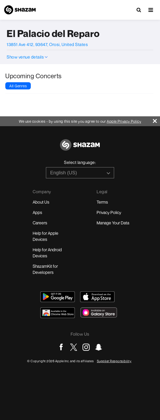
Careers (40, 222)
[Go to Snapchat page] (98, 347)
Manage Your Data (113, 222)
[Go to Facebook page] (61, 347)
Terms (102, 202)
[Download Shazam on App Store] (97, 296)
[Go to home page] (80, 148)
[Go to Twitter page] (73, 347)
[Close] (156, 120)
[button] (150, 10)
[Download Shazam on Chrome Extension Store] (57, 312)
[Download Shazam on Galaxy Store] (98, 312)
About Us (41, 202)
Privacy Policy (109, 212)
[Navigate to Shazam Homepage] (20, 9)
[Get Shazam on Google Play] (57, 296)
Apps (37, 212)
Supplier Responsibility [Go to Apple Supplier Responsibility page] (114, 361)
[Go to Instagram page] (86, 347)
